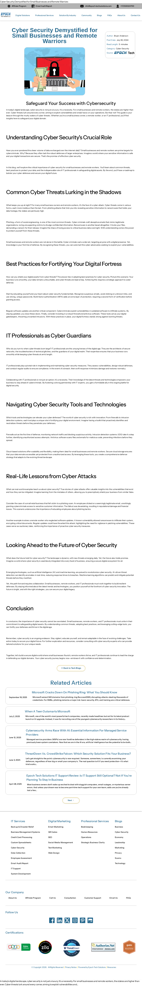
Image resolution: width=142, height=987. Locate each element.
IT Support (16, 871)
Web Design (53, 855)
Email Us (114, 900)
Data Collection (18, 855)
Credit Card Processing (21, 840)
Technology (120, 866)
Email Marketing (55, 829)
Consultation (70, 900)
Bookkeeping (87, 829)
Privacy (118, 855)
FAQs (109, 15)
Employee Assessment (21, 861)
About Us (121, 15)
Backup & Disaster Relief (22, 829)
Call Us (52, 900)
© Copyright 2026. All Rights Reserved (47, 967)
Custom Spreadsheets (21, 845)
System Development (21, 876)
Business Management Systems (25, 834)
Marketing (119, 850)
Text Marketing (55, 850)
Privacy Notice (70, 967)
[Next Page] (71, 800)
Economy (119, 840)
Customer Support (92, 900)
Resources (111, 967)
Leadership (120, 845)
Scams (118, 861)
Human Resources (89, 834)
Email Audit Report (19, 866)
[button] (22, 15)
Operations (86, 840)
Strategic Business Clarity (93, 845)
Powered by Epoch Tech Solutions (92, 967)
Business (119, 829)
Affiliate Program (33, 900)
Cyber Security (17, 850)
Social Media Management (60, 845)
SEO (50, 840)
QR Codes (52, 834)
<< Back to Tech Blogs (71, 673)
